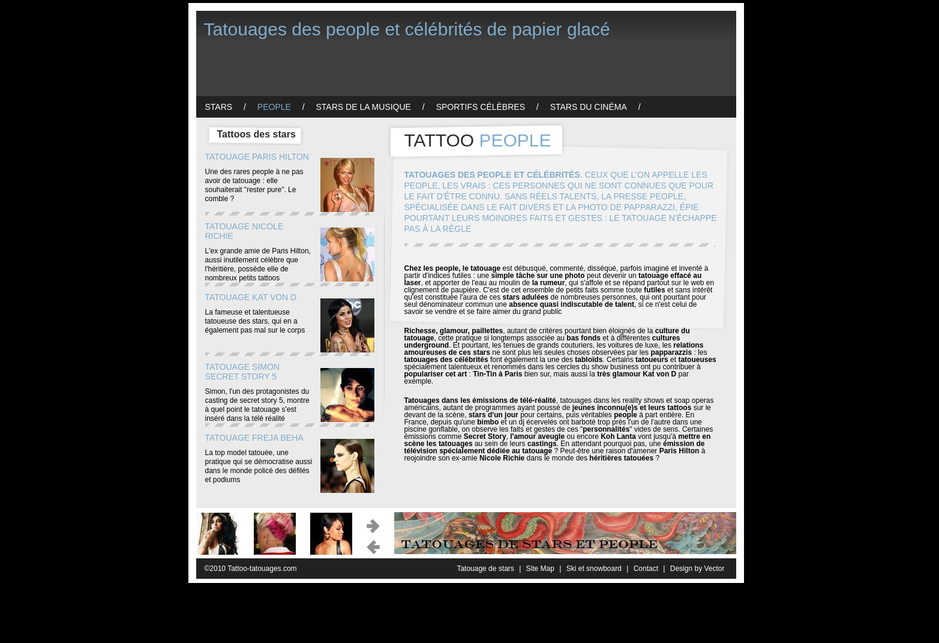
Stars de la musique (363, 107)
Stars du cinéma (588, 107)
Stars (219, 107)
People (274, 107)
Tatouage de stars (485, 568)
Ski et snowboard (594, 568)
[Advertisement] (414, 69)
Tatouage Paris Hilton (257, 157)
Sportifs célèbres (480, 107)
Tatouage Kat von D (251, 297)
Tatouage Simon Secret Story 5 (242, 371)
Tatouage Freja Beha (254, 437)
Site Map (540, 568)
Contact (646, 568)
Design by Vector (697, 568)
